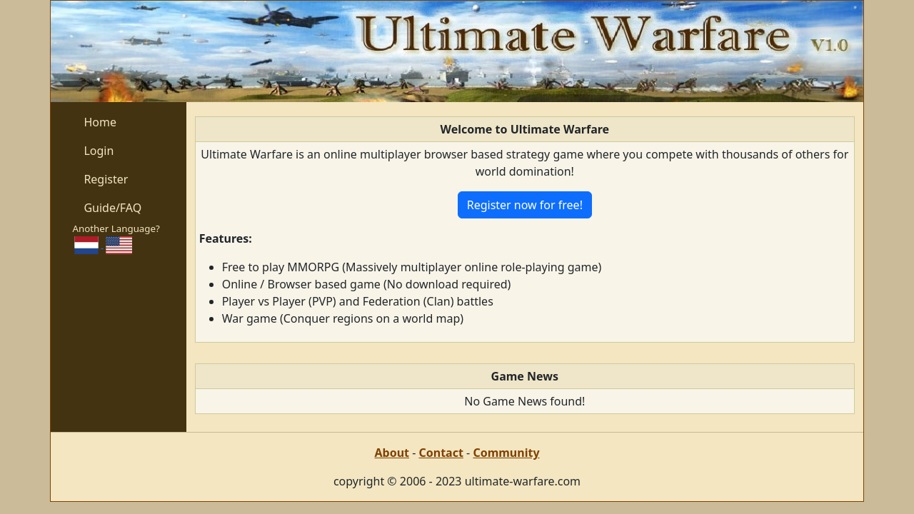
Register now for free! (525, 205)
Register (106, 179)
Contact (440, 452)
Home (100, 122)
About (391, 452)
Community (506, 452)
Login (99, 150)
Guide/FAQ (112, 208)
